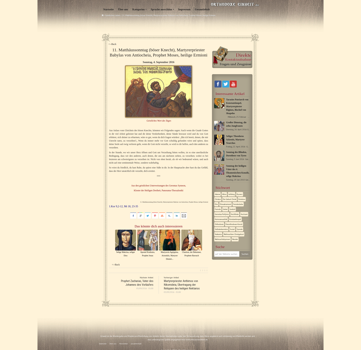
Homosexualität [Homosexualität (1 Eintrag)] (221, 219)
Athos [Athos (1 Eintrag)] (224, 194)
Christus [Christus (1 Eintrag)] (218, 199)
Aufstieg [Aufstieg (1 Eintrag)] (231, 194)
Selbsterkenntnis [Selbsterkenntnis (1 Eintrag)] (221, 229)
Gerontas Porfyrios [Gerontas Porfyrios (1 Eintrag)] (222, 214)
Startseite (108, 9)
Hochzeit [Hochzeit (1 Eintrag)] (244, 214)
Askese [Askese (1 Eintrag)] (217, 194)
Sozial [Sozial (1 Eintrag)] (232, 229)
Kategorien (138, 9)
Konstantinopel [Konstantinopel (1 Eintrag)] (235, 219)
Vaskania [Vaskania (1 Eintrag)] (218, 234)
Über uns (123, 9)
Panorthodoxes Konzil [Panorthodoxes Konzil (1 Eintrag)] (234, 224)
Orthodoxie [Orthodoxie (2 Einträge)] (219, 224)
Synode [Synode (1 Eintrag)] (240, 229)
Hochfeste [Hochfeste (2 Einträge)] (235, 214)
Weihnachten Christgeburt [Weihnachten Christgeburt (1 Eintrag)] (234, 234)
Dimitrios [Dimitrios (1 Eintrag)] (241, 199)
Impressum (184, 9)
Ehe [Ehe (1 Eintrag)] (216, 204)
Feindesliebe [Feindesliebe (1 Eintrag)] (238, 204)
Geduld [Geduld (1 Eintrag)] (232, 209)
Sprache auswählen (161, 9)
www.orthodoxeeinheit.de (197, 339)
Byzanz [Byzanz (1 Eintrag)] (239, 194)
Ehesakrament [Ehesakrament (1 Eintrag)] (225, 204)
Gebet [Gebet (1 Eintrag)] (225, 209)
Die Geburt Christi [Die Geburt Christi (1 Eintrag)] (229, 199)
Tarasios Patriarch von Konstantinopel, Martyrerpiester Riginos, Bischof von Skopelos (237, 106)
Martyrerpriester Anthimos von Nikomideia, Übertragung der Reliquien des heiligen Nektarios (182, 284)
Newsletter (123, 344)
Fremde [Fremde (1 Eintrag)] (218, 209)
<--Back (112, 44)
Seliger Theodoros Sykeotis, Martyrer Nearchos (235, 139)
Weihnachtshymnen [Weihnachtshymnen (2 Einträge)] (222, 239)
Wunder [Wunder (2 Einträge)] (235, 239)
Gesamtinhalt (202, 9)
